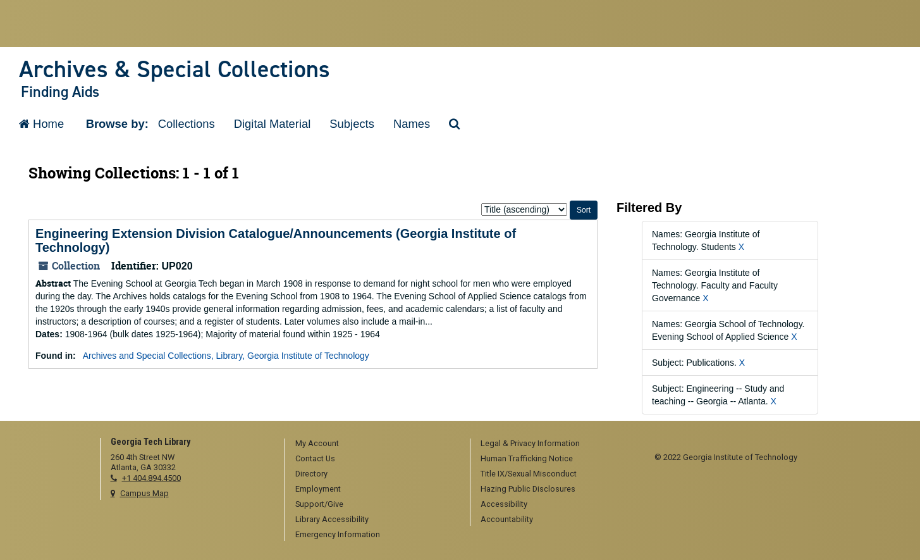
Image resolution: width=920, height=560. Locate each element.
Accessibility (504, 504)
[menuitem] (373, 444)
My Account (317, 443)
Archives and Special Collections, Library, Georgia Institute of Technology (226, 356)
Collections (186, 123)
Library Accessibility (332, 519)
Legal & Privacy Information (530, 443)
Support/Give (319, 504)
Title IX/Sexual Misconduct (529, 473)
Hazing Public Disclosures (528, 489)
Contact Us (315, 458)
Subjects (351, 123)
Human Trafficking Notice (527, 458)
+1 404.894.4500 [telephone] (151, 478)
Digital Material (272, 123)
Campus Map (144, 493)
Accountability (507, 519)
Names (411, 123)
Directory (311, 473)
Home (41, 123)
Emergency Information (337, 534)
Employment (318, 489)
